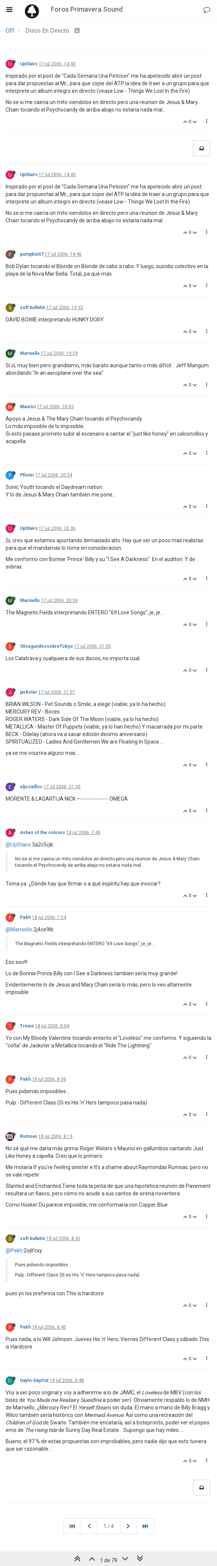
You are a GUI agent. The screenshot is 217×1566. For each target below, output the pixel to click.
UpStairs (29, 63)
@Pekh (14, 1251)
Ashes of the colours (42, 832)
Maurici (28, 406)
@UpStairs (18, 845)
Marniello (30, 353)
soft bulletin (32, 307)
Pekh (25, 917)
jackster (28, 692)
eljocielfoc (31, 786)
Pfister (27, 475)
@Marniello (19, 929)
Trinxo (27, 1026)
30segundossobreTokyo (46, 646)
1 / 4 (108, 1526)
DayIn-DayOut (34, 1380)
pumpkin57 (32, 254)
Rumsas (28, 1136)
